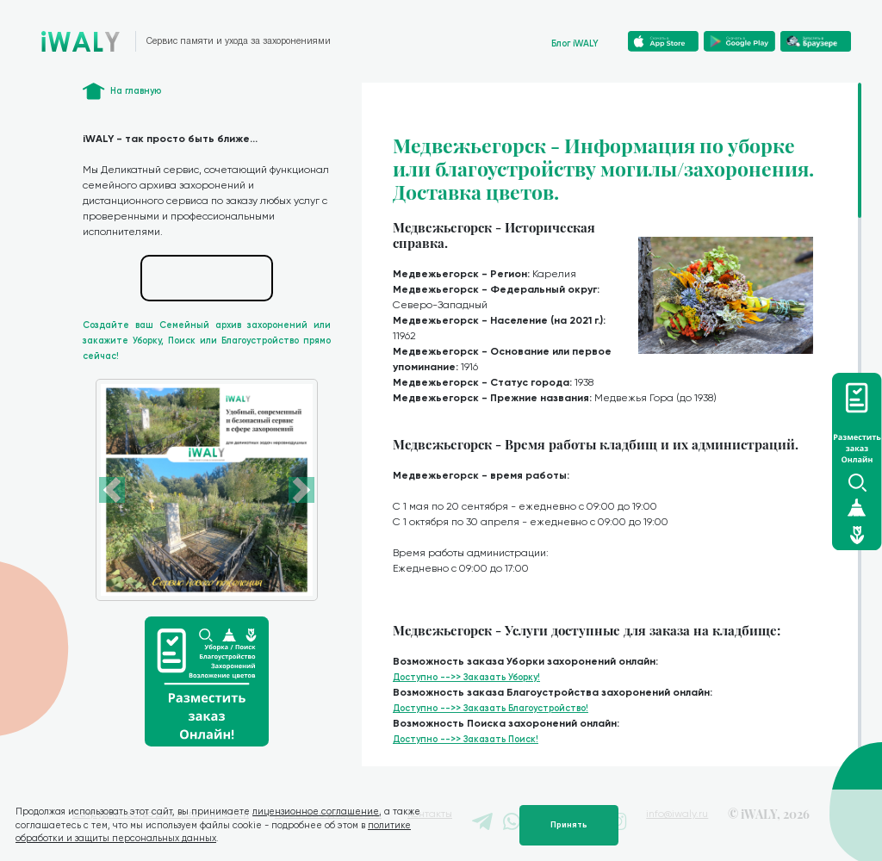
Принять (568, 825)
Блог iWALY (575, 43)
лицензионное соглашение (315, 811)
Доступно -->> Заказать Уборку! (466, 677)
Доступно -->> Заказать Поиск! (465, 739)
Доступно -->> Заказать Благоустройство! (490, 708)
